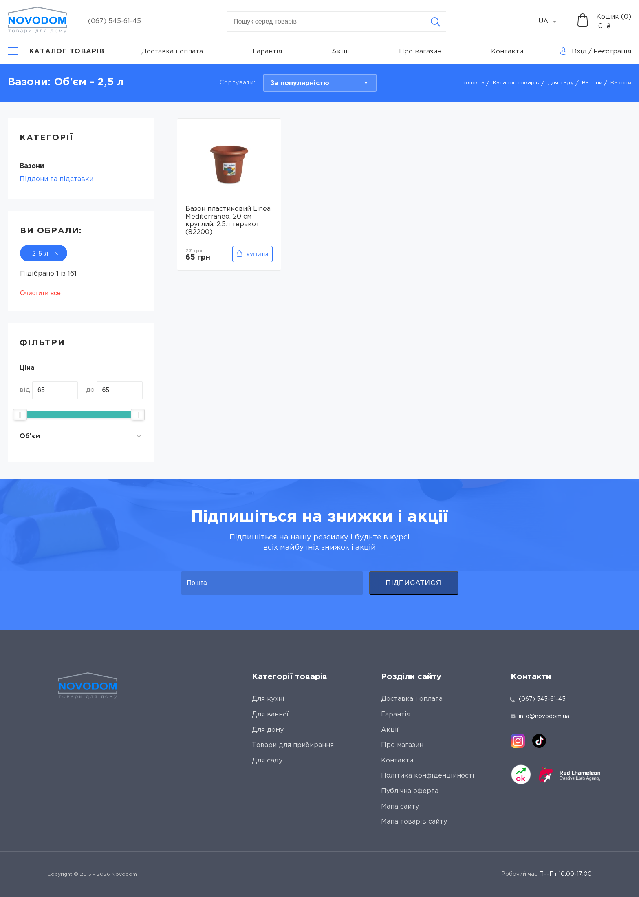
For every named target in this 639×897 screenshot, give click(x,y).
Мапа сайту (400, 807)
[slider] (20, 414)
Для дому (268, 730)
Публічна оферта (409, 791)
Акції (340, 52)
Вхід (579, 52)
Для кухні (268, 699)
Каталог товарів (516, 83)
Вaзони (592, 83)
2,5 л (43, 253)
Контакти (507, 52)
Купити (257, 255)
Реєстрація (612, 52)
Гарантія (267, 52)
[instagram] (518, 741)
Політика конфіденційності (427, 776)
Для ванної (270, 714)
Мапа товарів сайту (414, 822)
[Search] (435, 21)
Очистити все (40, 292)
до (90, 390)
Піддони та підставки (56, 179)
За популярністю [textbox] (299, 83)
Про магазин (420, 52)
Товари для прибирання (293, 745)
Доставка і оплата (172, 52)
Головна (473, 83)
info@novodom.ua (540, 716)
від (25, 390)
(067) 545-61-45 (114, 21)
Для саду (561, 83)
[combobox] (551, 21)
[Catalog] (56, 52)
